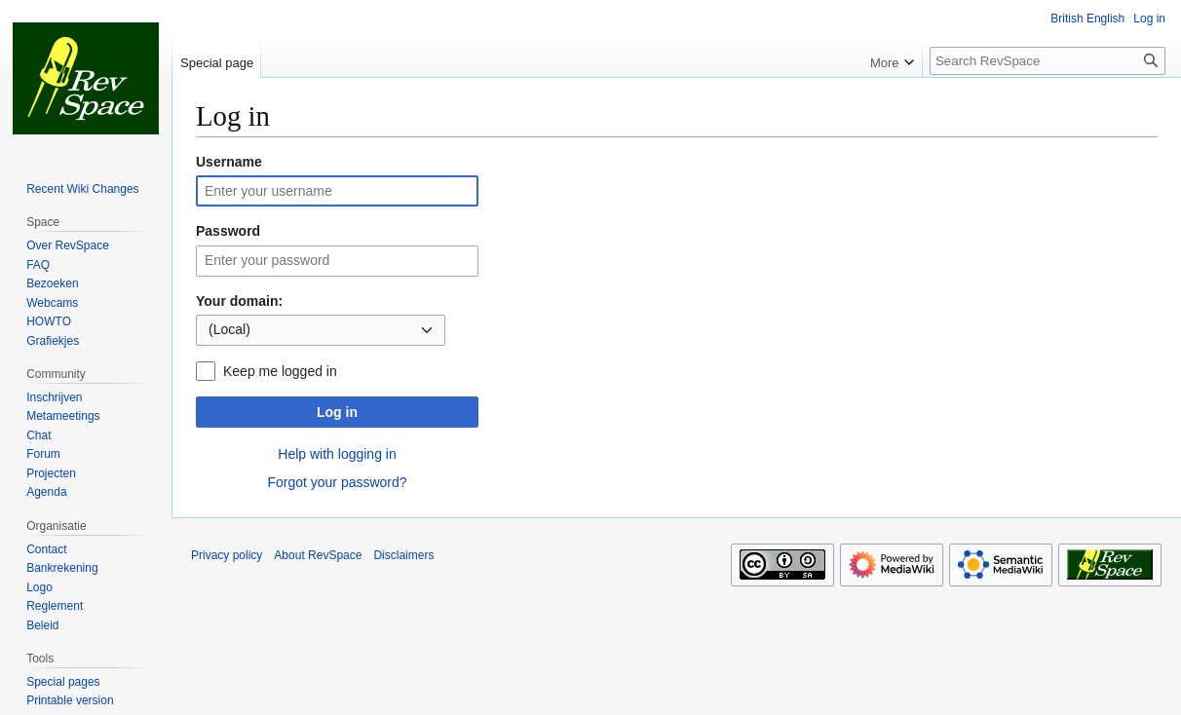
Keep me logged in (280, 371)
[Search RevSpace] (1047, 61)
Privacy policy (226, 555)
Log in (337, 412)
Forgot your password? (336, 482)
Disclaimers (403, 555)
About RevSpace (318, 555)
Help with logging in (337, 454)
